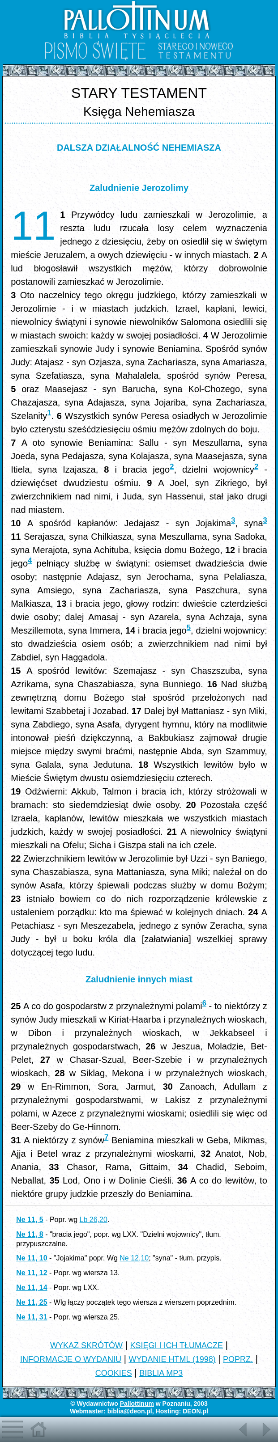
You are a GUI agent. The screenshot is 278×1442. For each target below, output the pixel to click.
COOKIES (113, 1373)
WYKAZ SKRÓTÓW (86, 1345)
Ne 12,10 (134, 1258)
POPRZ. (238, 1359)
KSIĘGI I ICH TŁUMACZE (176, 1345)
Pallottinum (137, 1403)
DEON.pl (195, 1411)
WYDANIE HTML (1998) (171, 1359)
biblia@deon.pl (129, 1411)
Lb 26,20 (93, 1219)
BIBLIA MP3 (161, 1373)
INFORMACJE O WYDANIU (70, 1359)
